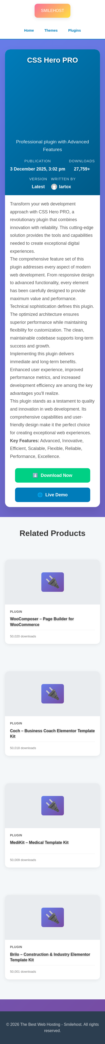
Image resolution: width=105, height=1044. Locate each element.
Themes (51, 30)
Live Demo (52, 494)
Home (29, 30)
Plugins (74, 30)
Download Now (52, 475)
